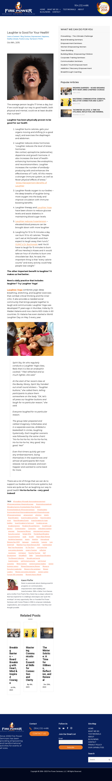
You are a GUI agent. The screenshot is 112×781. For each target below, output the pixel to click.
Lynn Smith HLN (42, 545)
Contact (56, 12)
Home (42, 9)
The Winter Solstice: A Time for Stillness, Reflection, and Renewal (47, 664)
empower (19, 531)
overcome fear (39, 550)
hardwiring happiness (41, 539)
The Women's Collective (16, 561)
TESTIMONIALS (94, 733)
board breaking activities (30, 518)
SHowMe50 (23, 558)
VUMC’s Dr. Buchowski (26, 244)
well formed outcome (29, 564)
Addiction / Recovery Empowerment (76, 69)
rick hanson (23, 556)
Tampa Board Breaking (44, 558)
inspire (10, 542)
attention (40, 515)
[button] (59, 9)
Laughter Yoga (44, 207)
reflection (45, 553)
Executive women (34, 534)
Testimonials (69, 9)
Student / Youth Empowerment (74, 66)
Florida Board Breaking (22, 537)
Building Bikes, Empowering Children (77, 55)
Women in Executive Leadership (19, 572)
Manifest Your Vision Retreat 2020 (20, 547)
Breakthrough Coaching (71, 73)
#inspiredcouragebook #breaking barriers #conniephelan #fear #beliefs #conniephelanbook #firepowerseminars (30, 507)
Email (61, 737)
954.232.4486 (81, 5)
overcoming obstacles (16, 553)
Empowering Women (33, 531)
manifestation (41, 547)
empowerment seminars (17, 534)
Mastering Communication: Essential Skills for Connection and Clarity (30, 664)
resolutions (12, 556)
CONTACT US (39, 733)
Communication (21, 529)
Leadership (21, 545)
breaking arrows (43, 523)
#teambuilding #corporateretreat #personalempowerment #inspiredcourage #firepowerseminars (29, 512)
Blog (23, 36)
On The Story (26, 550)
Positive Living (25, 39)
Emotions (29, 36)
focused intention (38, 537)
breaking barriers (14, 526)
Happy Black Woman (23, 539)
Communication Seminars (72, 62)
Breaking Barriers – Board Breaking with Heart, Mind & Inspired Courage (13, 665)
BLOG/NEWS (45, 12)
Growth (10, 539)
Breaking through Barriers (32, 526)
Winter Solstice (22, 566)
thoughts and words (35, 561)
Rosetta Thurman (36, 556)
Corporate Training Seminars (73, 58)
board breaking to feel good (25, 523)
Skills (32, 558)
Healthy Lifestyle (13, 39)
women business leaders (40, 566)
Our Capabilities (96, 747)
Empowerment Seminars (71, 43)
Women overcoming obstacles (34, 575)
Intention (19, 542)
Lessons (31, 545)
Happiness (48, 36)
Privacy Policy (95, 744)
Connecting (33, 529)
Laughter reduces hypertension (30, 221)
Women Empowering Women (39, 569)
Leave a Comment (13, 36)
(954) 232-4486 (41, 727)
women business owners (17, 569)
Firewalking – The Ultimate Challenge (77, 36)
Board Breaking (13, 518)
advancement (29, 515)
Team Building (67, 51)
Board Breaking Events (22, 521)
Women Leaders (14, 575)
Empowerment (38, 36)
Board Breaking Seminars (72, 40)
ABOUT (81, 9)
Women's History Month (41, 577)
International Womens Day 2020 (35, 542)
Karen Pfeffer (27, 583)
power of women (33, 553)
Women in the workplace (42, 572)
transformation (13, 564)
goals (50, 537)
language (11, 545)
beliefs (48, 515)
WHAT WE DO (54, 9)
